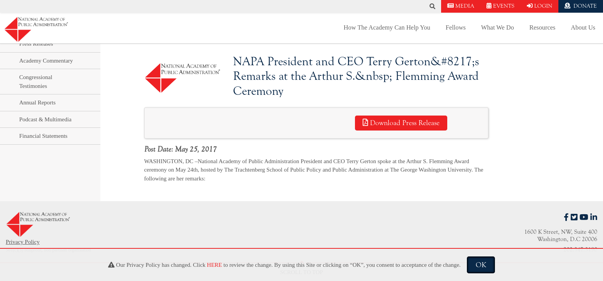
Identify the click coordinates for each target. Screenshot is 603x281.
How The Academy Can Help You (387, 27)
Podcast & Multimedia (45, 119)
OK (481, 265)
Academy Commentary (46, 61)
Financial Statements (43, 136)
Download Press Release (401, 123)
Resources (542, 27)
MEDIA (460, 6)
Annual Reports (37, 102)
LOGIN (539, 6)
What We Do (497, 27)
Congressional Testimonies (35, 81)
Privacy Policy (23, 242)
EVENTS (500, 6)
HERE (214, 265)
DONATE (581, 6)
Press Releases (36, 44)
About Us (583, 27)
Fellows (456, 27)
